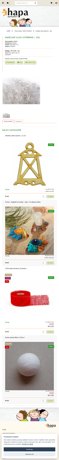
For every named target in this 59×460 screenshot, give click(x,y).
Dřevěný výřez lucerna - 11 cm (15, 136)
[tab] (8, 121)
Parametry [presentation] (19, 121)
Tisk (20, 62)
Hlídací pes (30, 62)
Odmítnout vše (29, 454)
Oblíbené (10, 62)
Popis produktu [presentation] (8, 121)
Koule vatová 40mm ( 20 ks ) (14, 337)
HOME (8, 31)
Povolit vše (29, 449)
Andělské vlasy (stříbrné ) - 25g (44, 31)
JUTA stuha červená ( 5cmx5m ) (16, 268)
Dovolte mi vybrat (27, 444)
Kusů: (7, 196)
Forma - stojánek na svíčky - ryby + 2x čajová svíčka (22, 202)
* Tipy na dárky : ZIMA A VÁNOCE (23, 31)
